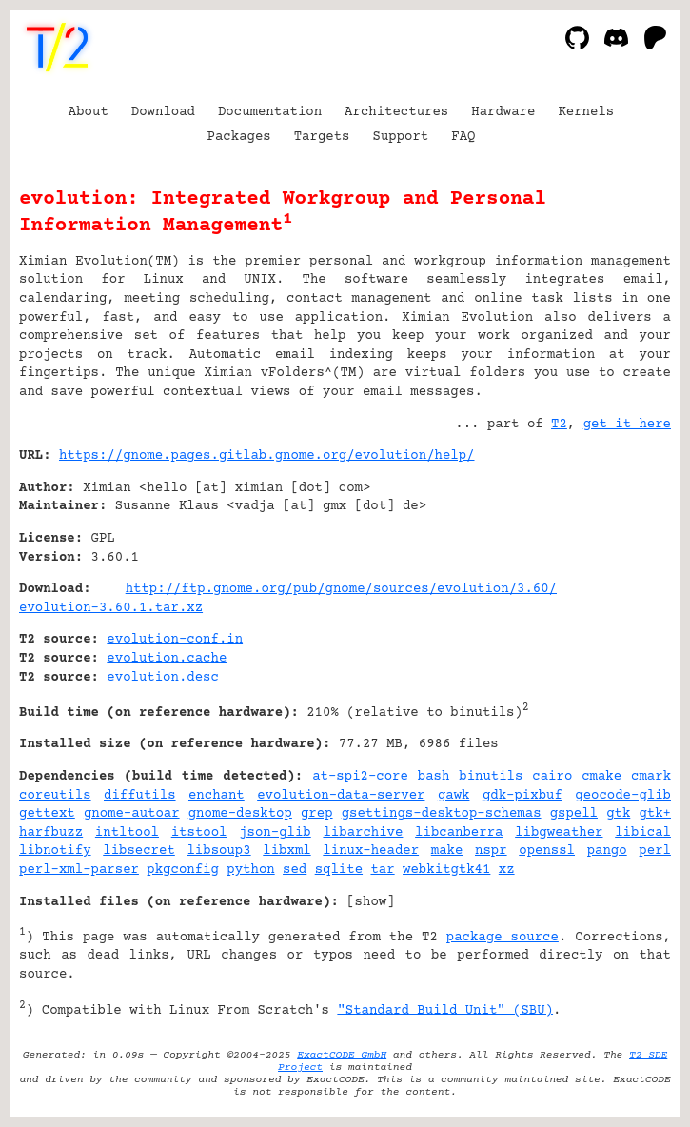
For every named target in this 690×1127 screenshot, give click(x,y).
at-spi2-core (360, 776)
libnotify (55, 851)
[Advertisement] (614, 571)
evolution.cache (167, 658)
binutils (490, 776)
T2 (559, 424)
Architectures (396, 112)
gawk (454, 795)
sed (294, 870)
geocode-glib (623, 795)
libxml (286, 851)
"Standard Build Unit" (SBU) (445, 1010)
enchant (216, 795)
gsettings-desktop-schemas (442, 813)
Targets (322, 137)
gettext (47, 813)
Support (400, 137)
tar (382, 870)
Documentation (270, 112)
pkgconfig (183, 870)
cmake (601, 776)
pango (607, 851)
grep (317, 813)
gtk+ (655, 813)
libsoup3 (218, 851)
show (371, 902)
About (88, 112)
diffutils (140, 795)
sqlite (339, 870)
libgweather (558, 832)
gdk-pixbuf (522, 795)
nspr (491, 851)
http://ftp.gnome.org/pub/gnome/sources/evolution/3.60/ (341, 589)
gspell (574, 813)
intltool (127, 832)
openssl (547, 851)
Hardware (503, 112)
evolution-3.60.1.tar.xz (111, 608)
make (447, 851)
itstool (199, 832)
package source (502, 937)
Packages (239, 137)
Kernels (586, 112)
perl (655, 851)
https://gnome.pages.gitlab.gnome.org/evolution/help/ (267, 456)
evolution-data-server (340, 795)
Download (163, 112)
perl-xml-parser (79, 870)
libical (643, 832)
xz (507, 870)
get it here (627, 424)
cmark (651, 776)
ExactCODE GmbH (341, 1055)
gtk (618, 813)
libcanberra (459, 832)
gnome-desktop (240, 813)
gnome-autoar (132, 813)
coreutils (55, 795)
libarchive (363, 832)
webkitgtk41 (446, 870)
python (250, 870)
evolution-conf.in (175, 639)
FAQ (463, 137)
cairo (552, 776)
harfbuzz (51, 832)
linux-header (371, 851)
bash (434, 776)
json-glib (275, 832)
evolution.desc (163, 677)
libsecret (139, 851)
